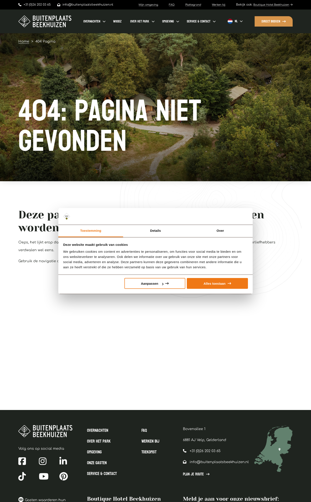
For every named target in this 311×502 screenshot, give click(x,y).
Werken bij (218, 4)
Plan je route (193, 474)
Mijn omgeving (148, 4)
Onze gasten (97, 463)
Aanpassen (152, 283)
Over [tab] (220, 230)
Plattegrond (193, 4)
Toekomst (149, 452)
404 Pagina (45, 41)
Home (23, 41)
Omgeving (168, 21)
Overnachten (91, 21)
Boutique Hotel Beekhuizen (271, 4)
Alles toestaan (215, 283)
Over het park (139, 21)
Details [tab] (155, 230)
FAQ (172, 4)
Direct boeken (271, 21)
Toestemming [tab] (90, 230)
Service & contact (198, 21)
